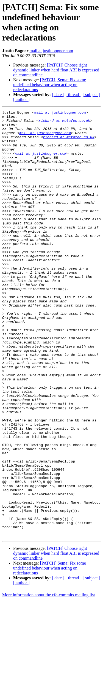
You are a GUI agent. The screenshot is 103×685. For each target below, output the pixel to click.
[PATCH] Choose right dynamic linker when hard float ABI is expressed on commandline (56, 70)
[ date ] (58, 94)
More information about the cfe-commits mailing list (48, 680)
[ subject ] (91, 94)
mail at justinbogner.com (51, 50)
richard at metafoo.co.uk (64, 122)
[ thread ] (73, 94)
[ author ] (21, 99)
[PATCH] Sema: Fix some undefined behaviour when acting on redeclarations (49, 84)
